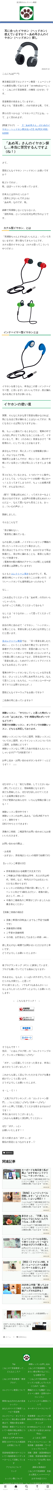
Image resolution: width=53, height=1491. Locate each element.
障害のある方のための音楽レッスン (13, 1403)
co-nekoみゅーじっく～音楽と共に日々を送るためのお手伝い (39, 1430)
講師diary (8, 1153)
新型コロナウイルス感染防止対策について (13, 1443)
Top (13, 1364)
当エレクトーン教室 (12, 641)
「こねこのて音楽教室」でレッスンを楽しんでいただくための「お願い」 (39, 1382)
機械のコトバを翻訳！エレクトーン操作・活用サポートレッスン (39, 1393)
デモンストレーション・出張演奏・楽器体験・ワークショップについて (39, 1445)
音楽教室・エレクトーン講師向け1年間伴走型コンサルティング (39, 1419)
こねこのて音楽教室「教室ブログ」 (13, 1381)
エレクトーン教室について (13, 1390)
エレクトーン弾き (20, 574)
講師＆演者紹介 (39, 1467)
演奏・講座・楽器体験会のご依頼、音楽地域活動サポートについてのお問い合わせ (39, 1458)
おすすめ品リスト (39, 1478)
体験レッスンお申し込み (39, 1364)
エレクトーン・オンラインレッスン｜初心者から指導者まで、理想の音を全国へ (13, 1419)
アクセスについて (13, 1467)
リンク (14, 1471)
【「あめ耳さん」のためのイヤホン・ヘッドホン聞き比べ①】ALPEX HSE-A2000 (26, 129)
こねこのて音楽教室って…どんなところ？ (13, 1370)
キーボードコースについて (39, 1408)
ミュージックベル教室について (39, 1403)
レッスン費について (13, 1478)
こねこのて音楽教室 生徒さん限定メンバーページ (39, 1473)
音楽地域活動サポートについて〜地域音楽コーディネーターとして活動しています (13, 1458)
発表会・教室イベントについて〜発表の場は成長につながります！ (13, 1430)
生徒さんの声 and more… (14, 1438)
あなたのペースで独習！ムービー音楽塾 (13, 1410)
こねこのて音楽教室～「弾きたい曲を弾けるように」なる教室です (39, 1371)
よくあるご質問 (39, 1438)
